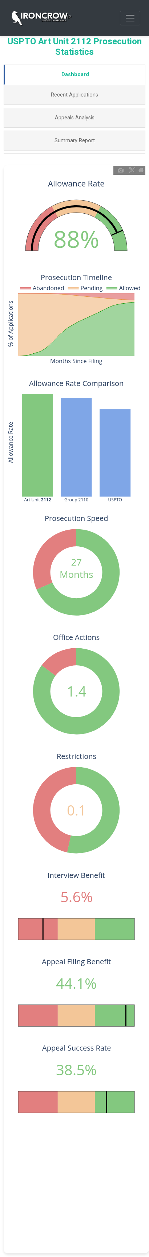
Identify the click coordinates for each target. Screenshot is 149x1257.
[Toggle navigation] (130, 18)
